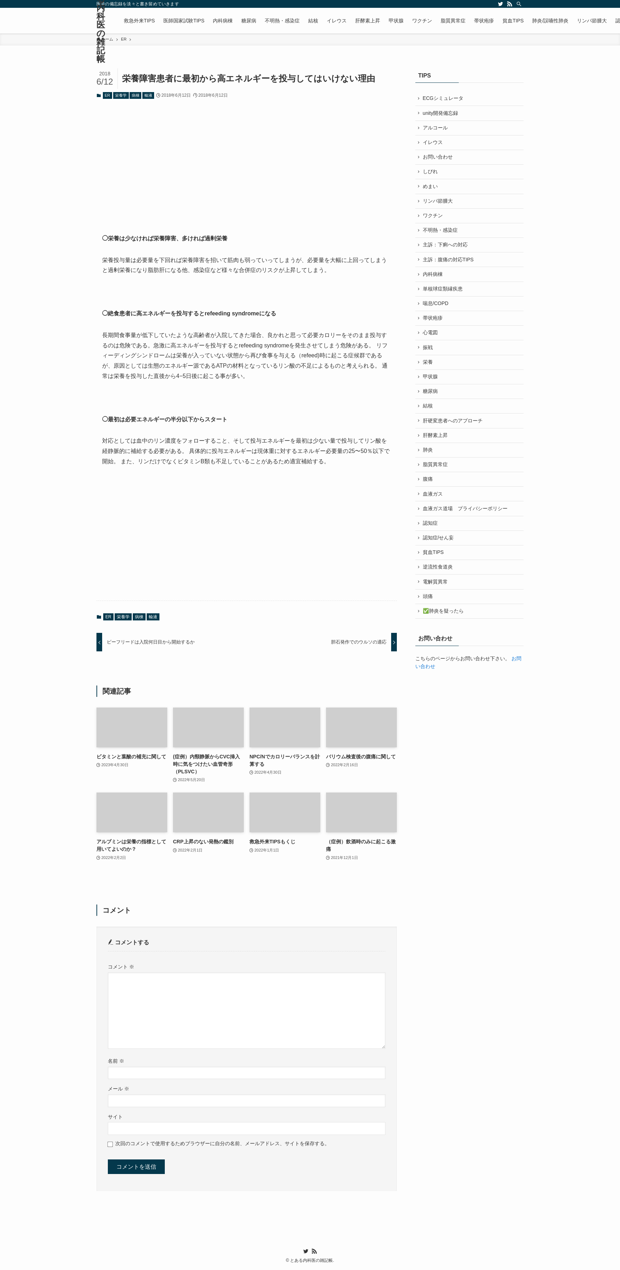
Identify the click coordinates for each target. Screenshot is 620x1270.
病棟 (136, 95)
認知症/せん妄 (438, 542)
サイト (115, 1117)
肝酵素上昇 (435, 438)
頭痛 (428, 601)
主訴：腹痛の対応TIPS (448, 261)
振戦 (428, 350)
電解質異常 (435, 586)
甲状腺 (430, 379)
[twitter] (500, 4)
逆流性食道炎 (438, 572)
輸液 (148, 95)
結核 (428, 409)
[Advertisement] (246, 161)
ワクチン (433, 216)
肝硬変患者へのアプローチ (453, 424)
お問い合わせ (438, 157)
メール (118, 1089)
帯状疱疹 (433, 320)
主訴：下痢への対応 (445, 246)
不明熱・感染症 (440, 231)
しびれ (430, 172)
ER (107, 95)
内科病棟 (433, 276)
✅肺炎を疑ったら (443, 616)
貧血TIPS (433, 557)
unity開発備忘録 (440, 113)
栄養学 (121, 95)
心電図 (430, 335)
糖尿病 (430, 394)
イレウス (433, 142)
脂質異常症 (435, 468)
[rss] (509, 4)
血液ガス (433, 498)
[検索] (519, 4)
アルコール (435, 128)
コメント (121, 967)
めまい (430, 187)
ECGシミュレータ (443, 98)
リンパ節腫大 (438, 202)
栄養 (428, 364)
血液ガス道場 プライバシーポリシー (465, 512)
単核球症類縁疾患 (443, 290)
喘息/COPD (435, 305)
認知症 (430, 527)
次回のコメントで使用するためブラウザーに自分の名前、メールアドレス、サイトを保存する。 (222, 1143)
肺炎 (428, 453)
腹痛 (428, 483)
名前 (116, 1061)
